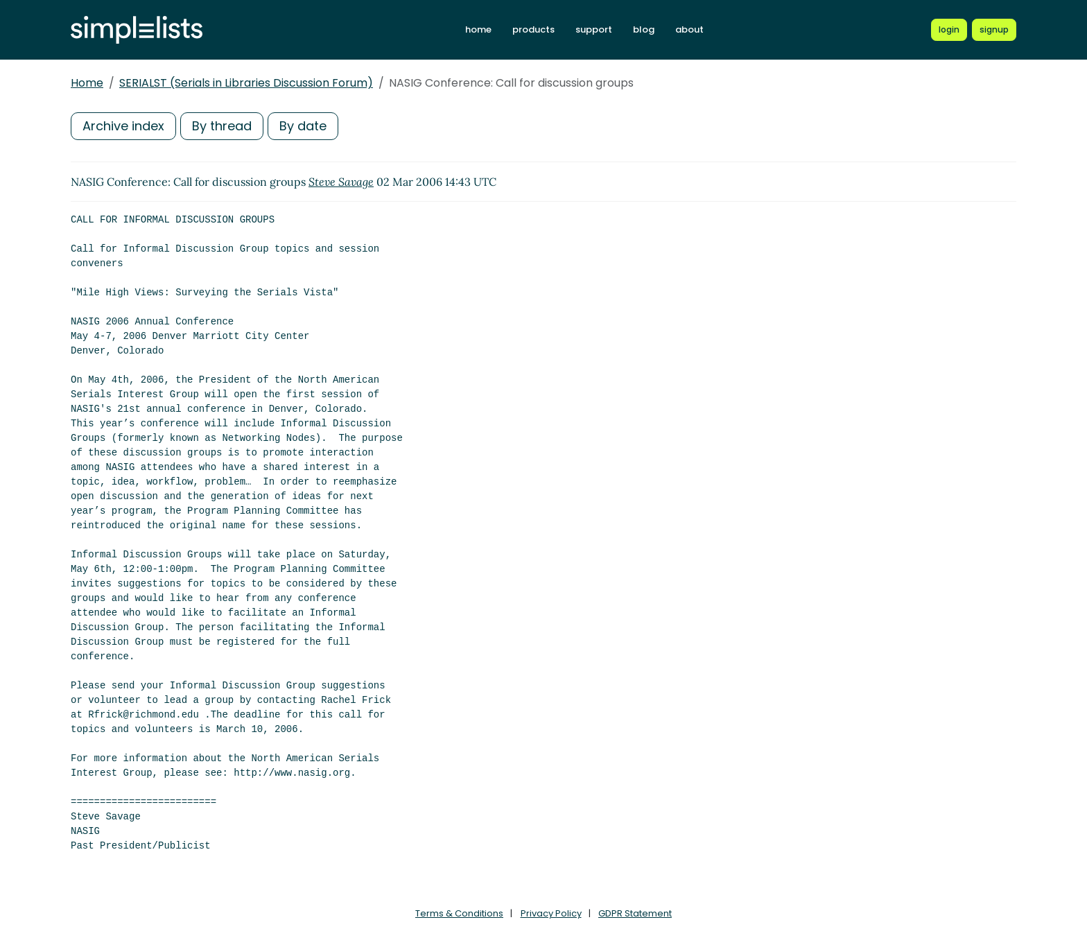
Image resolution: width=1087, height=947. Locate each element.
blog (643, 29)
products (533, 29)
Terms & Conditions (459, 913)
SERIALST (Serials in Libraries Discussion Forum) (246, 83)
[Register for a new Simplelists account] (994, 30)
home (478, 29)
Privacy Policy (551, 913)
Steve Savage (341, 182)
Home (87, 83)
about (689, 29)
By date (303, 125)
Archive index (123, 125)
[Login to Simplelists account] (949, 30)
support (593, 29)
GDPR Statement (635, 913)
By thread (222, 125)
